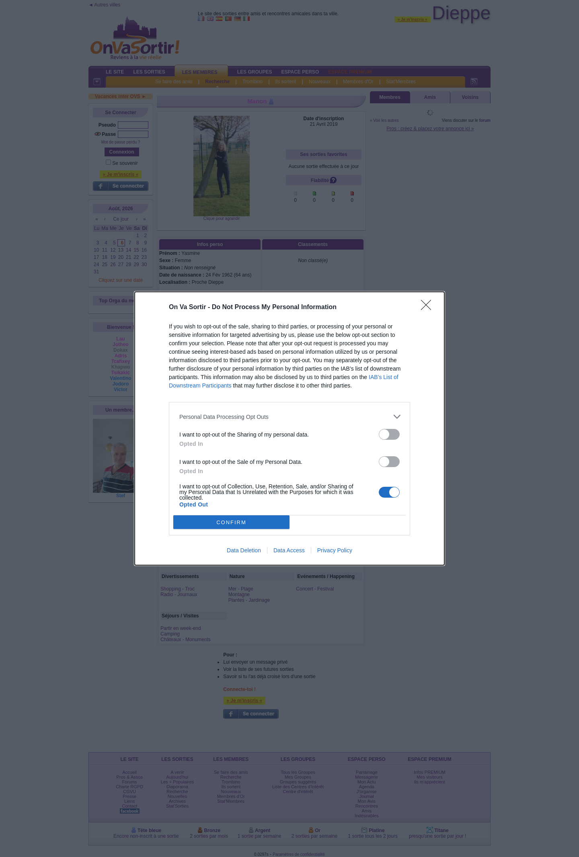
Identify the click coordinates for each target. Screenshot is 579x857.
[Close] (428, 307)
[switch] (389, 434)
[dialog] (289, 428)
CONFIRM (231, 522)
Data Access (289, 550)
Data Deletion (244, 550)
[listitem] (289, 416)
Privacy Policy (334, 550)
